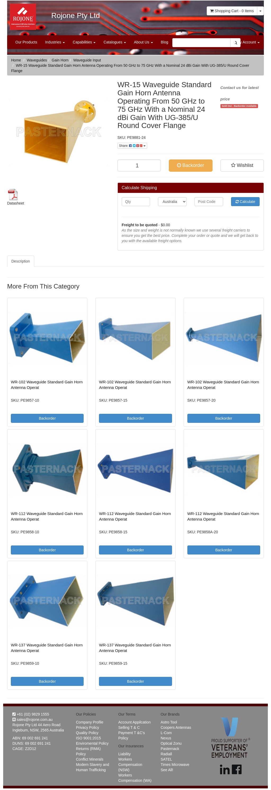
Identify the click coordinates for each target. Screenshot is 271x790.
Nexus (166, 738)
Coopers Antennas (176, 727)
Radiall (166, 754)
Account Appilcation (134, 722)
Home (16, 60)
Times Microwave (175, 764)
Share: (132, 146)
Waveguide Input (87, 60)
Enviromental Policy (92, 743)
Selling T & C (129, 727)
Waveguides (37, 60)
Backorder (190, 165)
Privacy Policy (87, 727)
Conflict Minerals (89, 759)
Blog (164, 42)
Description (20, 261)
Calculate (245, 201)
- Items (232, 11)
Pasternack (170, 749)
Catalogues (114, 42)
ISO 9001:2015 (88, 738)
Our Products (26, 42)
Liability (124, 754)
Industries (55, 42)
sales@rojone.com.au (32, 719)
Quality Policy (87, 733)
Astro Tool (169, 722)
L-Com (166, 733)
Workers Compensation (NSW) (130, 764)
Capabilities (84, 42)
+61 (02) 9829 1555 (30, 714)
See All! (167, 770)
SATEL (166, 759)
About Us (143, 42)
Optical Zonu (171, 743)
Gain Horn (60, 60)
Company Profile (89, 722)
